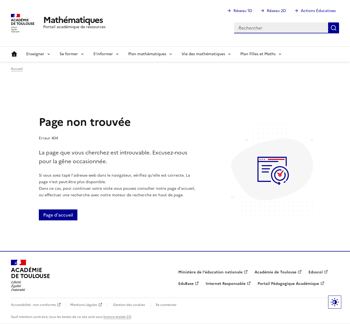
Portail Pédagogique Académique (288, 284)
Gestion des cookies (129, 304)
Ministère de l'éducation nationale (210, 272)
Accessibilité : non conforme (33, 304)
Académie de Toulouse (275, 272)
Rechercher (333, 27)
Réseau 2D (276, 11)
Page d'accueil (58, 215)
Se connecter (166, 304)
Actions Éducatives (318, 11)
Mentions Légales (83, 304)
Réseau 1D (243, 11)
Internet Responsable (226, 284)
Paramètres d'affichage (334, 302)
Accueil (14, 54)
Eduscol (315, 272)
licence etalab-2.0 (117, 316)
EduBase (186, 284)
